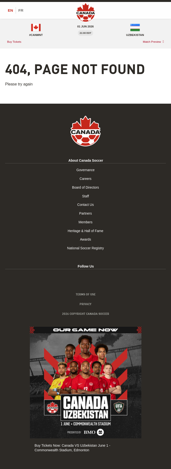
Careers (85, 179)
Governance (85, 171)
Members (85, 222)
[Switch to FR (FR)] (21, 10)
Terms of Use (86, 294)
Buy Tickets (14, 41)
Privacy (85, 304)
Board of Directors (85, 188)
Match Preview (152, 42)
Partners (85, 213)
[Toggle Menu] (163, 10)
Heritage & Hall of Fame (85, 230)
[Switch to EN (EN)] (10, 10)
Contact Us (85, 205)
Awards (85, 239)
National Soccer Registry (85, 247)
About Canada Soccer (85, 161)
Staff (85, 196)
